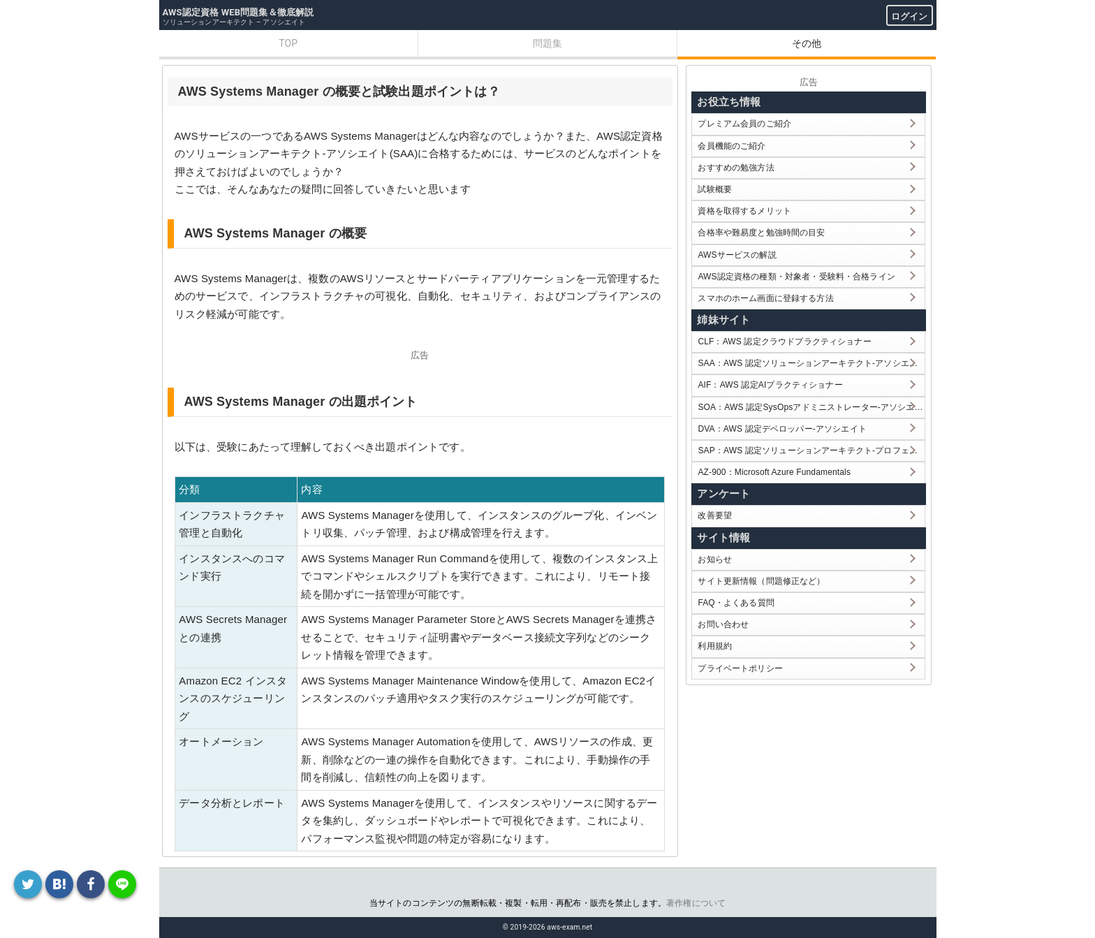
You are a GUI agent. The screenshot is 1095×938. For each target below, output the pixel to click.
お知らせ (715, 559)
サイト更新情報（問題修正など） (761, 581)
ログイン (909, 16)
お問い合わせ (723, 624)
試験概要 (715, 189)
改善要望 (715, 515)
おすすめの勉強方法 (736, 168)
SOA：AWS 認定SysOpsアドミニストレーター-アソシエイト (811, 407)
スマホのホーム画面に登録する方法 (765, 298)
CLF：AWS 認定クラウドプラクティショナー (784, 341)
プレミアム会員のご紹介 (744, 124)
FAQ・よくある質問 (736, 603)
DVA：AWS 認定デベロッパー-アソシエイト (782, 429)
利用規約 (715, 646)
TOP (288, 43)
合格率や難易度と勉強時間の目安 (761, 232)
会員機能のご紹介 (731, 146)
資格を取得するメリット (744, 211)
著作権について (696, 903)
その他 (806, 43)
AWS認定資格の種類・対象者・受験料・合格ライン (796, 276)
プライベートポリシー (740, 668)
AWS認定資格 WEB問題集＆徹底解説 (238, 12)
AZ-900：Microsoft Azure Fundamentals (774, 472)
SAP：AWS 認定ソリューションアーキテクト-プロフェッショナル (811, 450)
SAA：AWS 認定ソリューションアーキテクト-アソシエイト (811, 363)
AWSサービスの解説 (737, 255)
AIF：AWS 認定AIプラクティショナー (770, 385)
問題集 (547, 43)
